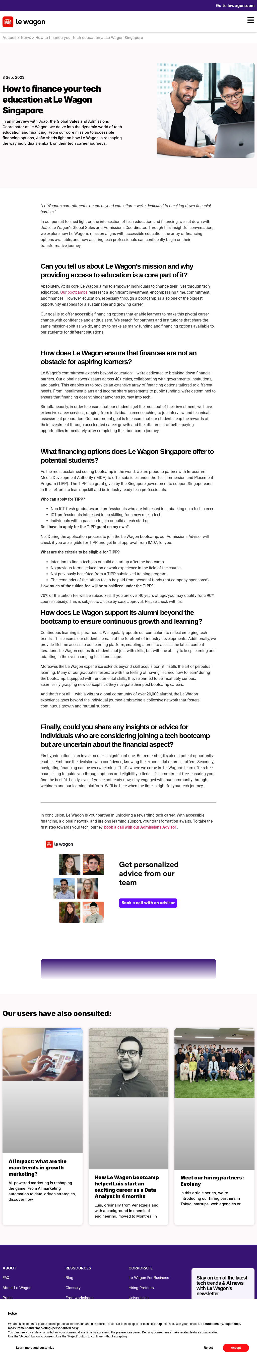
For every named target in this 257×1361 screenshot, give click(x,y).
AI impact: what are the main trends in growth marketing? (38, 1167)
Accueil (9, 37)
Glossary (73, 1287)
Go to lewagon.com (235, 5)
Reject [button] (208, 1347)
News (26, 37)
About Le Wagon (17, 1287)
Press (8, 1297)
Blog (69, 1277)
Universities (138, 1297)
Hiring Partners (141, 1287)
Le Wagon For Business (148, 1277)
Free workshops (80, 1297)
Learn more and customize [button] (35, 1347)
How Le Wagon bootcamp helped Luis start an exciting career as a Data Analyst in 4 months (127, 1186)
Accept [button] (236, 1347)
